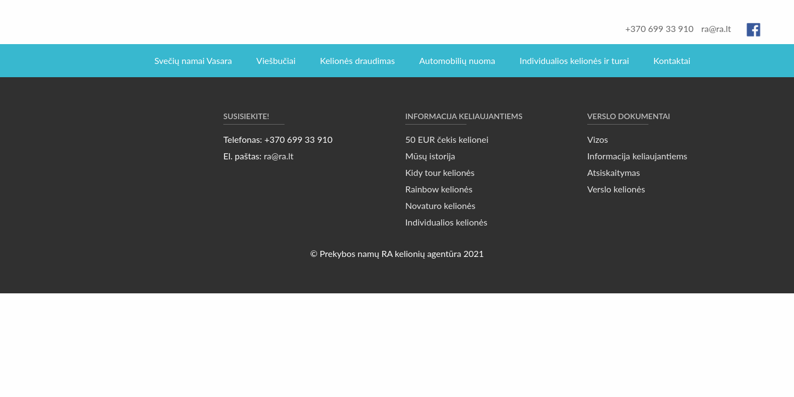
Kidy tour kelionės (440, 172)
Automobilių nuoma (457, 60)
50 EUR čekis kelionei (447, 139)
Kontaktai (671, 60)
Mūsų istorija (430, 156)
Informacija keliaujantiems (637, 156)
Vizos (597, 139)
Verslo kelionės (616, 189)
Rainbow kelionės (439, 189)
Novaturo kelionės (440, 205)
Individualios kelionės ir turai (574, 60)
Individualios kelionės (446, 222)
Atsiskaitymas (613, 172)
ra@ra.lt (716, 28)
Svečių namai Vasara (193, 60)
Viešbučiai (276, 60)
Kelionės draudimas (357, 60)
